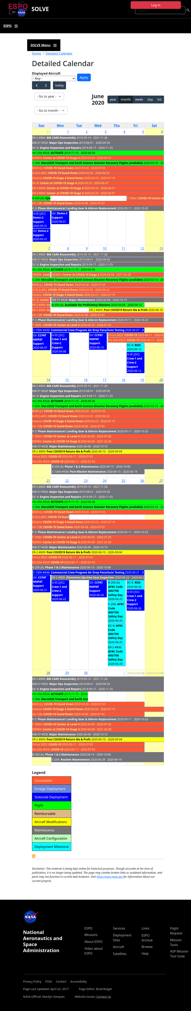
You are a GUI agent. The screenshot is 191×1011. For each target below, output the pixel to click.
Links (145, 928)
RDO (138, 345)
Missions (91, 935)
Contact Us (103, 996)
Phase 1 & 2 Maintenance (82, 466)
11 (123, 248)
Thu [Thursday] (117, 125)
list (159, 99)
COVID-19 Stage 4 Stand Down (63, 178)
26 (142, 480)
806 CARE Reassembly (61, 138)
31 (48, 131)
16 (86, 380)
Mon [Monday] (60, 125)
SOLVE (40, 9)
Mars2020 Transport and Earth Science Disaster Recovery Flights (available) (92, 163)
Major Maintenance (82, 300)
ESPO (89, 928)
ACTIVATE (57, 153)
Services (119, 928)
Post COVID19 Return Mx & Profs (126, 310)
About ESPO (93, 941)
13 (161, 248)
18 (123, 380)
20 (161, 380)
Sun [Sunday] (41, 125)
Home (36, 53)
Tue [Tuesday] (79, 125)
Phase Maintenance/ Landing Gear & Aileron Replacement (77, 208)
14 (48, 380)
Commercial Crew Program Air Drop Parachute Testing (88, 330)
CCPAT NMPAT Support (39, 339)
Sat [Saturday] (154, 125)
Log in (155, 5)
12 (142, 248)
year (113, 99)
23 (86, 480)
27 (161, 480)
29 (67, 673)
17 (104, 380)
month (126, 99)
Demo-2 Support (38, 219)
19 (142, 380)
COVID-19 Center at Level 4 (156, 198)
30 (86, 673)
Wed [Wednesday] (97, 125)
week (139, 99)
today (59, 85)
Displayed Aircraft (46, 73)
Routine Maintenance (75, 759)
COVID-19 (130, 335)
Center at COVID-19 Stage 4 (61, 158)
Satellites (119, 954)
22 (67, 480)
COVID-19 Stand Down (59, 168)
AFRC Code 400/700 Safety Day (115, 591)
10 (104, 248)
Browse (147, 946)
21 (48, 480)
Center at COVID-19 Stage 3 (80, 274)
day (150, 99)
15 (67, 380)
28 (48, 673)
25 (123, 480)
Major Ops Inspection (63, 143)
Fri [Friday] (135, 125)
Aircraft (118, 947)
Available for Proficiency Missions (87, 305)
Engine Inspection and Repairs (60, 148)
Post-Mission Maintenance (88, 471)
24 (104, 480)
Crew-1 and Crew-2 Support (59, 343)
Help (145, 953)
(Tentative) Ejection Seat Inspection (90, 577)
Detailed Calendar (58, 53)
